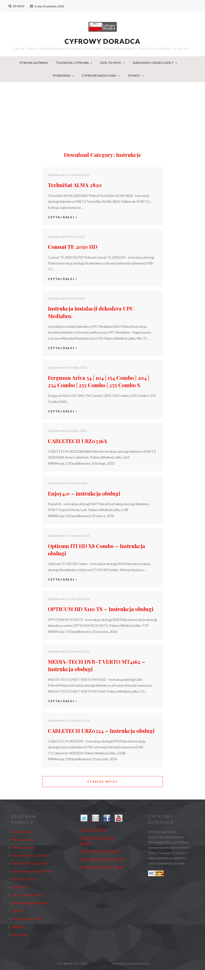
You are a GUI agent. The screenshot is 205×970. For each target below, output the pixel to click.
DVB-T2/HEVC (112, 62)
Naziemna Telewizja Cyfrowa (30, 855)
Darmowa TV (20, 887)
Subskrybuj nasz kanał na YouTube (102, 859)
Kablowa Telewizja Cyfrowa (29, 863)
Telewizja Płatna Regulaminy (29, 903)
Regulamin (18, 926)
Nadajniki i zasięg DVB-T (155, 62)
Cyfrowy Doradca (102, 41)
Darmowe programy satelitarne (31, 871)
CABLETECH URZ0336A (77, 440)
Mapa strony (19, 934)
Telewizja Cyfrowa (74, 62)
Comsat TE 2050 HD (72, 246)
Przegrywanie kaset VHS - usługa (101, 866)
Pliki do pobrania (22, 839)
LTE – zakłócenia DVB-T (27, 895)
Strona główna (34, 62)
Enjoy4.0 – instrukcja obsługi (84, 493)
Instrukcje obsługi (23, 879)
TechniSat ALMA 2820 (75, 184)
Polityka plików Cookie (26, 919)
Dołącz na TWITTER (93, 829)
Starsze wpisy (102, 781)
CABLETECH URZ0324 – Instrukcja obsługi (101, 730)
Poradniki (64, 75)
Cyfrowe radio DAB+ (101, 75)
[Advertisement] (103, 110)
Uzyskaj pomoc (21, 831)
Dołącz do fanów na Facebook (99, 851)
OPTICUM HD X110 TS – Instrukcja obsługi (100, 608)
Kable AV (17, 911)
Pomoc (136, 75)
